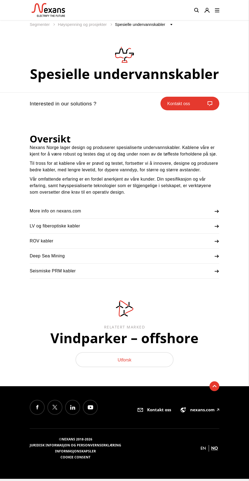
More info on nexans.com (124, 211)
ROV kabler (124, 241)
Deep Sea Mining (124, 256)
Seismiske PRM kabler (124, 271)
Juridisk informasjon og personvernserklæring (75, 447)
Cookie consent (75, 459)
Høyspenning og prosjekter (83, 24)
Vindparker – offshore (124, 338)
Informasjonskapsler (75, 453)
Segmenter (40, 24)
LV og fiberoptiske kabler (124, 226)
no (214, 450)
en (203, 450)
